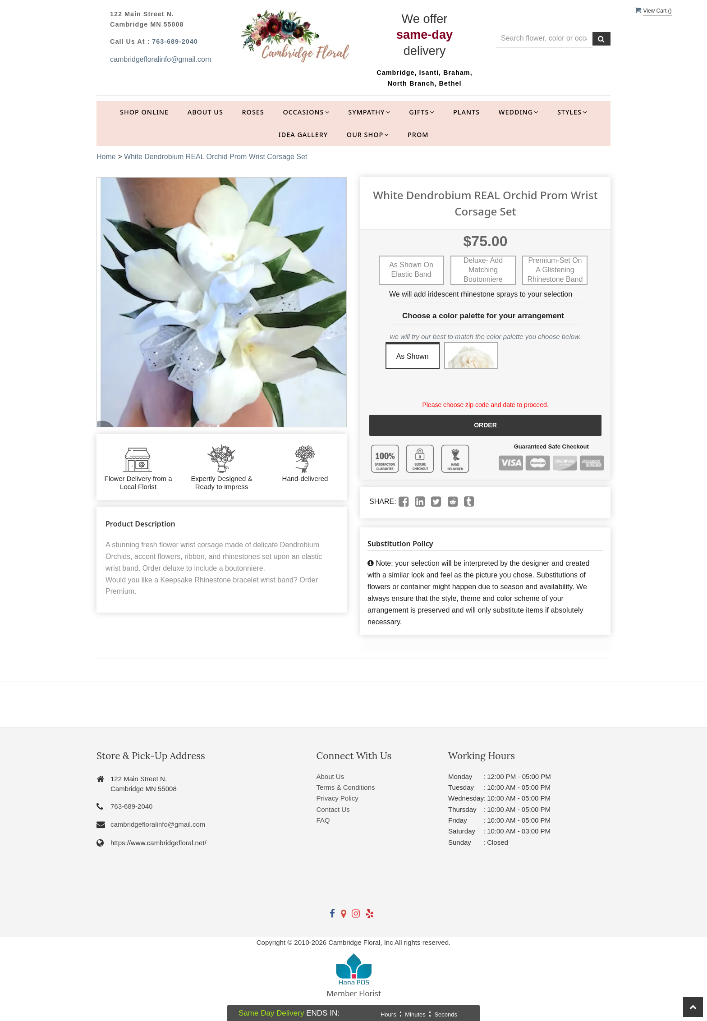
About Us (205, 112)
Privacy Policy (337, 798)
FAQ (323, 820)
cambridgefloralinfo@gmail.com (160, 59)
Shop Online (144, 112)
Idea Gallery (303, 134)
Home (106, 156)
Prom (418, 134)
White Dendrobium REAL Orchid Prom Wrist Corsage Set (215, 156)
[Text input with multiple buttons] (544, 38)
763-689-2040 (175, 41)
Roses (253, 112)
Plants (466, 112)
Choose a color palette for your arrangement (483, 315)
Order (485, 425)
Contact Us (333, 809)
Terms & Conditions (346, 787)
